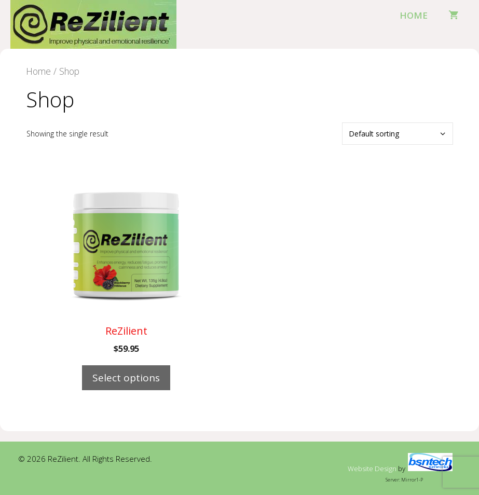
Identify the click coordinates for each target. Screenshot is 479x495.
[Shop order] (397, 133)
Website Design (372, 468)
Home (414, 15)
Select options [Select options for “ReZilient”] (126, 377)
